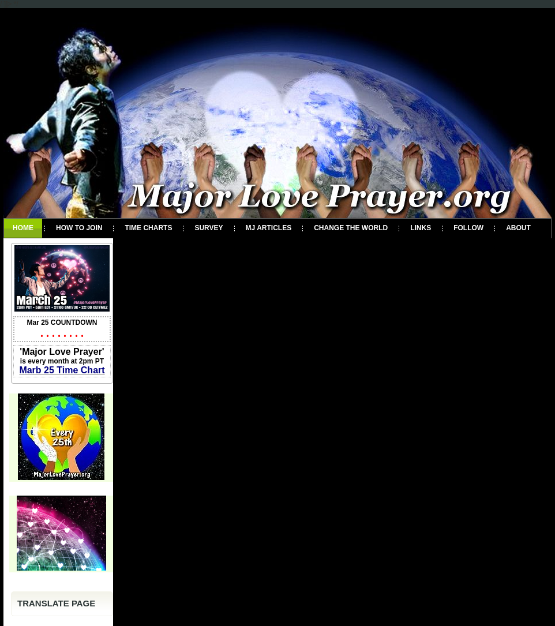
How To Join (79, 228)
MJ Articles (269, 228)
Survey (208, 228)
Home (23, 228)
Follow (468, 228)
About (518, 228)
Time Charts (148, 228)
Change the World (351, 228)
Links (420, 228)
